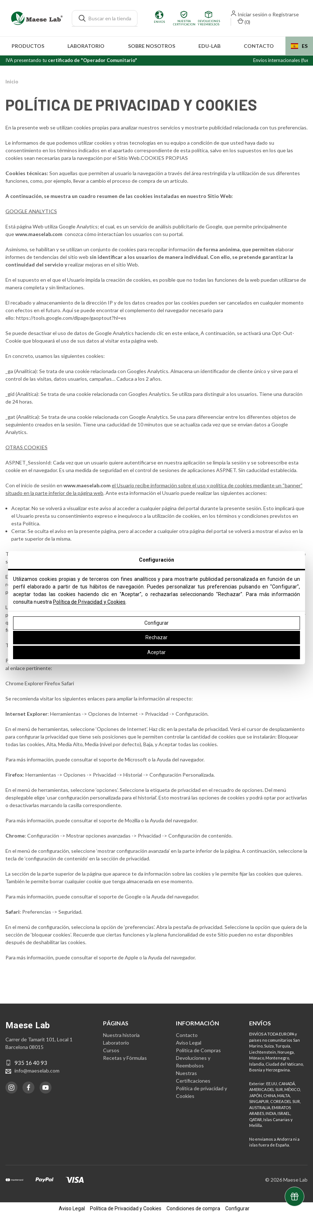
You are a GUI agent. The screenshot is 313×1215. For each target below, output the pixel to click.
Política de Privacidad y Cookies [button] (125, 1208)
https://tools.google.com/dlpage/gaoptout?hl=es (71, 318)
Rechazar (156, 637)
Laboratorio (85, 46)
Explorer (35, 683)
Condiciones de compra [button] (193, 1208)
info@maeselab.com (37, 1070)
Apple (131, 957)
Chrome (15, 683)
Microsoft (136, 759)
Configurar (156, 623)
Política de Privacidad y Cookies (89, 602)
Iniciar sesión (252, 14)
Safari (67, 683)
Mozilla (132, 820)
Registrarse (285, 14)
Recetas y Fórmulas (125, 1058)
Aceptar (156, 652)
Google (133, 896)
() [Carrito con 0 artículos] (244, 21)
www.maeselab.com (87, 485)
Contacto (259, 46)
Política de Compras (198, 1050)
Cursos (111, 1050)
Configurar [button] (237, 1208)
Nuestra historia (121, 1035)
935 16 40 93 (31, 1062)
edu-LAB (209, 46)
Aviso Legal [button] (72, 1208)
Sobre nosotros (151, 46)
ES (299, 46)
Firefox (53, 683)
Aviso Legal (188, 1043)
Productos (28, 46)
